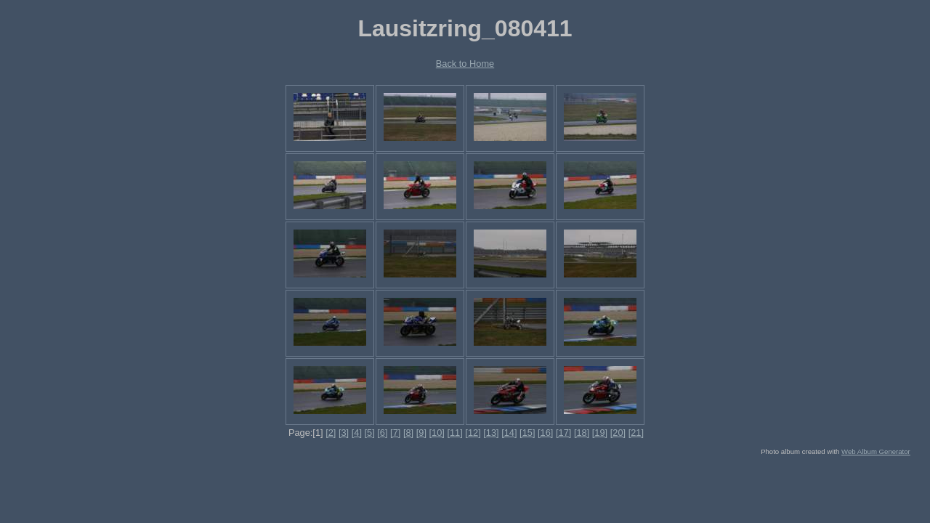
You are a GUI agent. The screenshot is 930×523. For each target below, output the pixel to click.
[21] (636, 432)
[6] (382, 432)
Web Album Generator (875, 451)
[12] (472, 432)
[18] (581, 432)
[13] (490, 432)
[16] (545, 432)
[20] (618, 432)
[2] (331, 432)
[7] (395, 432)
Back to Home (465, 63)
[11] (454, 432)
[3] (344, 432)
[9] (421, 432)
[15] (527, 432)
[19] (599, 432)
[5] (370, 432)
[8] (408, 432)
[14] (509, 432)
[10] (437, 432)
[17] (563, 432)
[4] (357, 432)
